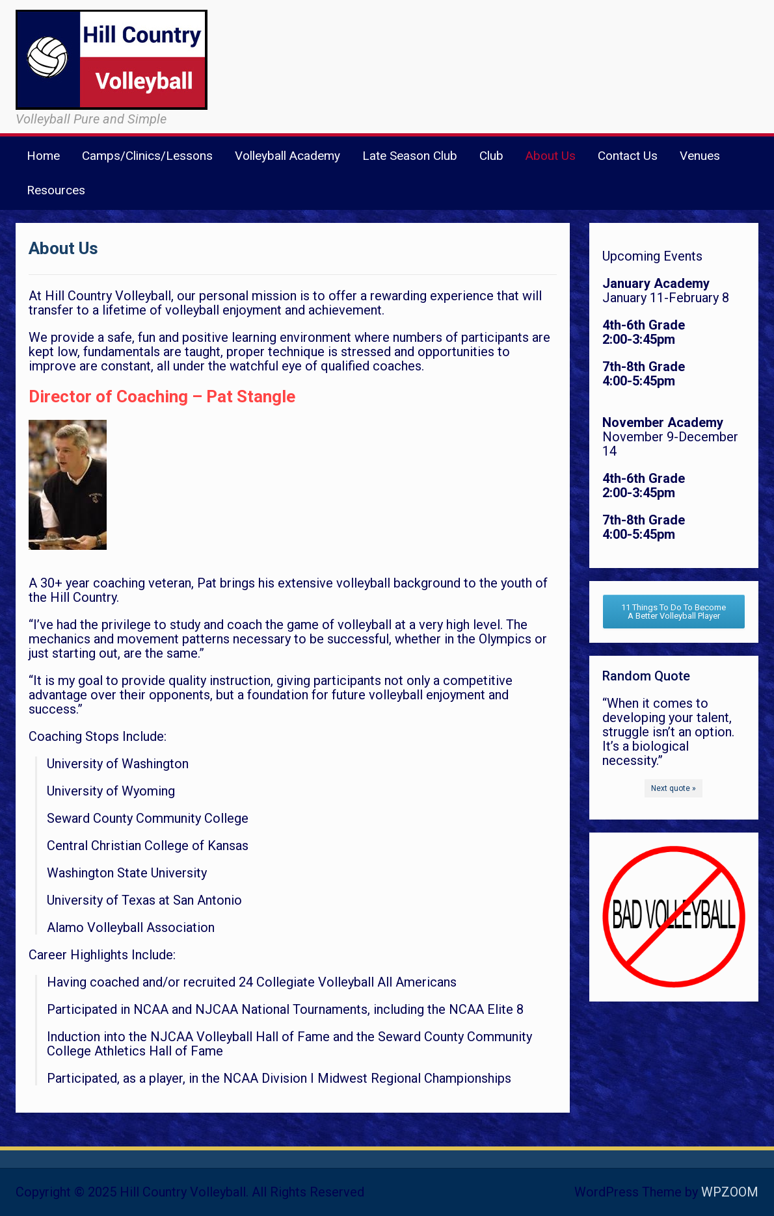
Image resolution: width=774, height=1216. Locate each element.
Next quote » (673, 788)
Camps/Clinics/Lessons (147, 155)
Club (491, 155)
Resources (56, 190)
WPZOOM (729, 1192)
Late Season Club (409, 155)
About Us (551, 155)
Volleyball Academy (287, 155)
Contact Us (628, 155)
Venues (700, 155)
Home (43, 155)
